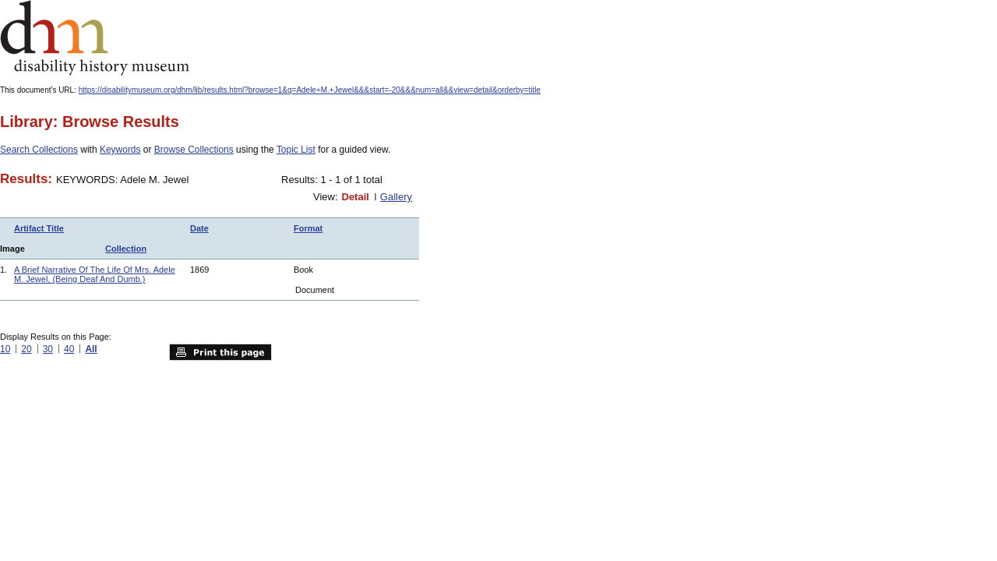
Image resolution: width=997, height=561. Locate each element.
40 (69, 349)
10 (5, 349)
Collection (125, 248)
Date (199, 228)
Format (308, 228)
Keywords (120, 149)
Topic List (296, 149)
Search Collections (39, 149)
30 (48, 349)
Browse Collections (194, 149)
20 (26, 349)
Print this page (220, 352)
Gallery (396, 197)
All (91, 349)
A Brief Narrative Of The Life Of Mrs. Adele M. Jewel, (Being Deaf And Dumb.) (94, 274)
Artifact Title (39, 228)
